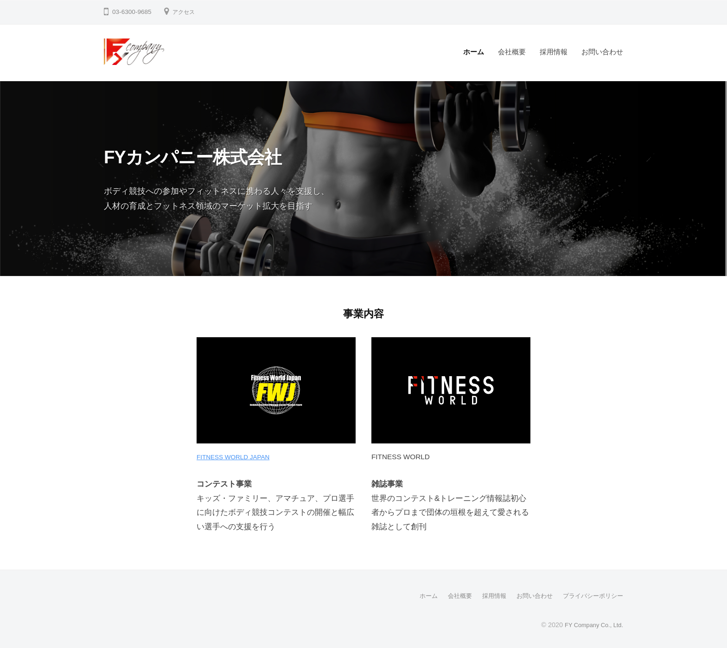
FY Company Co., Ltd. (590, 624)
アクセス (185, 11)
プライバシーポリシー (590, 595)
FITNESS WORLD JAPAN (238, 457)
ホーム (473, 52)
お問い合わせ (602, 52)
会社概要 (512, 52)
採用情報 (554, 52)
